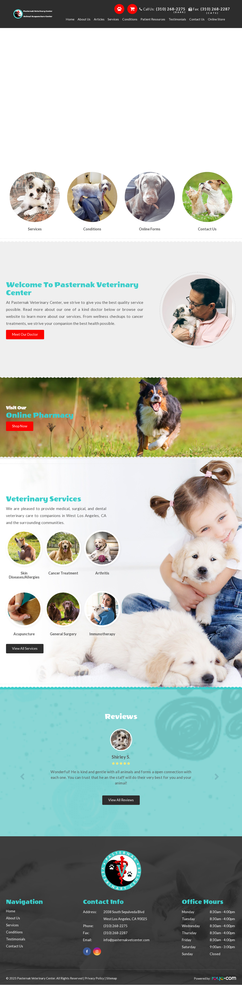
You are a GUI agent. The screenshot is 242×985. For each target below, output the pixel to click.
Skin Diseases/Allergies (24, 575)
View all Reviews (121, 800)
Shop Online (132, 9)
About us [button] (84, 19)
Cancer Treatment (63, 573)
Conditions (92, 229)
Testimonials (177, 19)
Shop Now (20, 426)
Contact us (207, 229)
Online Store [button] (216, 19)
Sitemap (111, 978)
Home (70, 19)
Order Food (119, 9)
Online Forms (150, 229)
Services (34, 229)
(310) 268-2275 (170, 9)
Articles (99, 19)
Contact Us (197, 19)
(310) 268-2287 (215, 9)
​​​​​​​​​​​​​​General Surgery (63, 634)
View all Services (25, 648)
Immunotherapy (102, 634)
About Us (13, 918)
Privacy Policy (94, 978)
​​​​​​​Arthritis (102, 573)
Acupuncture (24, 634)
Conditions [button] (129, 19)
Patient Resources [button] (153, 19)
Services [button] (113, 19)
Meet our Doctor (25, 334)
